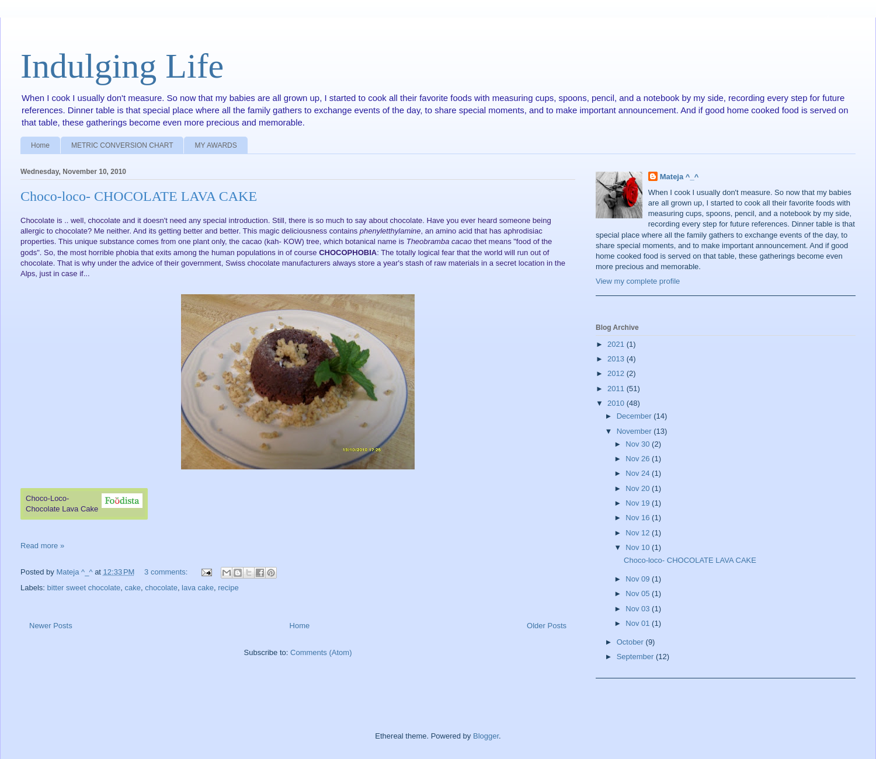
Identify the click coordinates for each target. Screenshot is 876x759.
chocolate (161, 587)
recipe (228, 587)
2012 (617, 373)
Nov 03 (638, 608)
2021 (617, 344)
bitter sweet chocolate (84, 587)
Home (40, 145)
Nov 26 (638, 458)
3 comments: (167, 571)
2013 (617, 358)
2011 (617, 388)
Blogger (486, 736)
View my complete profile (638, 281)
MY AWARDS (215, 145)
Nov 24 (638, 473)
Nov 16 (638, 517)
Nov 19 (638, 503)
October (631, 642)
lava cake (198, 587)
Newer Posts (50, 625)
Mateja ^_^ (679, 176)
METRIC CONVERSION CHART (122, 145)
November (635, 431)
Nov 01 (638, 623)
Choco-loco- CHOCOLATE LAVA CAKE (138, 196)
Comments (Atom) (321, 652)
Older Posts (546, 625)
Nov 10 (638, 547)
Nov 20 (638, 488)
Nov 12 (638, 532)
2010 (617, 403)
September (636, 656)
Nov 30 (638, 444)
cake (133, 587)
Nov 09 (638, 579)
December (635, 416)
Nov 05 (638, 593)
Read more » (42, 545)
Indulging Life (122, 66)
